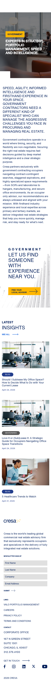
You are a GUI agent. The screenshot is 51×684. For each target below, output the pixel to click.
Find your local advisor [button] (19, 291)
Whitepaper (11, 433)
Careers (9, 610)
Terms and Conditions (17, 621)
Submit (7, 591)
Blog (7, 374)
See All (6, 334)
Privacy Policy (13, 615)
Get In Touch (17, 660)
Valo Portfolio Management (21, 604)
